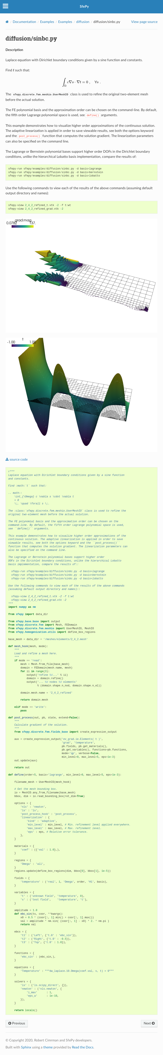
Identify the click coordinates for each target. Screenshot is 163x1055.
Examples (47, 22)
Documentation (24, 22)
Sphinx (26, 1047)
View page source (144, 22)
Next (149, 1023)
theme (48, 1047)
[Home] (7, 22)
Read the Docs (82, 1047)
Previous (16, 1023)
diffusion (82, 22)
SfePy (84, 6)
